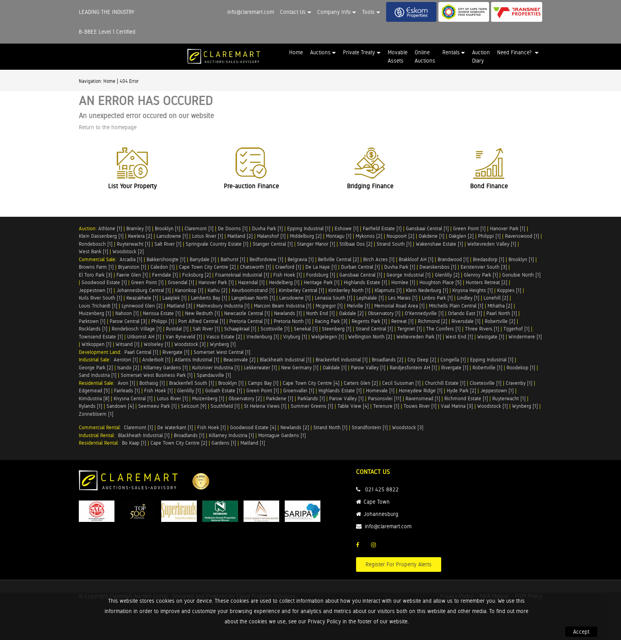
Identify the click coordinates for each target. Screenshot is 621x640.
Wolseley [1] (157, 344)
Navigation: (90, 81)
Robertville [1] (487, 368)
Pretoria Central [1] (249, 321)
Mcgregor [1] (329, 306)
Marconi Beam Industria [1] (282, 306)
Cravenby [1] (519, 383)
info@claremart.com (250, 12)
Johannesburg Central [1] (143, 290)
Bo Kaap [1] (134, 443)
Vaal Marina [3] (457, 406)
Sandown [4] (120, 406)
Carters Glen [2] (361, 383)
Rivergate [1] (175, 352)
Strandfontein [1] (370, 427)
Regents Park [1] (369, 321)
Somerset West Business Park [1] (156, 375)
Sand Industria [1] (97, 375)
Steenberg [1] (336, 329)
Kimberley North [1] (349, 290)
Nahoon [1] (127, 313)
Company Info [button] (334, 12)
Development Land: (101, 352)
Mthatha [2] (500, 306)
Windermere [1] (525, 337)
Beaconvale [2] (239, 360)
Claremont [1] (199, 228)
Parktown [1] (92, 321)
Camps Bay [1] (263, 383)
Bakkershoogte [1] (166, 259)
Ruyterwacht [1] (133, 244)
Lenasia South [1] (333, 298)
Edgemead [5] (94, 391)
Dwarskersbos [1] (437, 267)
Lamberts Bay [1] (209, 298)
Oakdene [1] (431, 236)
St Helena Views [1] (265, 406)
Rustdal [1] (177, 329)
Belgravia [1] (301, 259)
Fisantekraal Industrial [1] (242, 275)
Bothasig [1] (152, 383)
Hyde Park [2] (461, 391)
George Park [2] (96, 368)
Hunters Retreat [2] (486, 282)
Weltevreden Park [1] (418, 337)
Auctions (320, 52)
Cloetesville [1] (485, 383)
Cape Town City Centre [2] (207, 267)
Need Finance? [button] (515, 52)
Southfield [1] (225, 406)
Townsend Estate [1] (101, 337)
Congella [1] (453, 360)
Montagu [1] (338, 236)
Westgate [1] (490, 337)
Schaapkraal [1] (240, 329)
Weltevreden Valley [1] (491, 244)
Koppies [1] (509, 290)
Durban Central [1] (360, 267)
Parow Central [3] (128, 321)
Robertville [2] (500, 321)
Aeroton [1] (126, 360)
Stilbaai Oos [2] (355, 244)
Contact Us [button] (293, 12)
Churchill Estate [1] (445, 383)
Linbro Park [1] (437, 298)
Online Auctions (425, 56)
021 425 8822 (382, 489)
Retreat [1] (402, 321)
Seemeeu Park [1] (157, 406)
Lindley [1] (468, 298)
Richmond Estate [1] (466, 398)
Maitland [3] (179, 306)
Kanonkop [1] (189, 290)
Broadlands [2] (387, 360)
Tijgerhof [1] (516, 329)
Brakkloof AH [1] (416, 259)
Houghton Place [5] (440, 282)
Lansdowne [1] (172, 236)
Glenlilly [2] (447, 275)
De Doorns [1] (233, 228)
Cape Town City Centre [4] (311, 383)
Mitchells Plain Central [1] (456, 306)
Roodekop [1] (521, 368)
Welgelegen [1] (327, 337)
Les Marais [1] (402, 298)
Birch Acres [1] (378, 259)
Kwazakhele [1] (142, 298)
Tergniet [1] (409, 329)
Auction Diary (481, 56)
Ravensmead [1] (423, 398)
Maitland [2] (240, 236)
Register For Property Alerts (399, 564)
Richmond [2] (432, 321)
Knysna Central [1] (133, 398)
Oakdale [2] (351, 313)
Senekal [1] (306, 329)
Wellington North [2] (370, 337)
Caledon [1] (162, 267)
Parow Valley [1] (368, 368)
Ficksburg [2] (196, 275)
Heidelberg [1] (284, 282)
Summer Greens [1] (312, 406)
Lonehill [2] (496, 298)
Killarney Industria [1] (231, 435)
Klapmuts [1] (388, 290)
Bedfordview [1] (266, 259)
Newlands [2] (294, 427)
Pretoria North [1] (292, 321)
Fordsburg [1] (320, 275)
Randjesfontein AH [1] (413, 368)
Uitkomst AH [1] (144, 337)
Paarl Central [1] (141, 352)
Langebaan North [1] (253, 298)
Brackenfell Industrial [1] (342, 360)
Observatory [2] (245, 398)
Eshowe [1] (346, 228)
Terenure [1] (386, 406)
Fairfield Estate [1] (382, 228)
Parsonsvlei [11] (384, 398)
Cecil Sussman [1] (401, 383)
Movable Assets (398, 56)
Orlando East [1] (465, 313)
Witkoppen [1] (96, 344)
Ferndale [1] (165, 275)
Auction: (88, 228)
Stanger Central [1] (273, 244)
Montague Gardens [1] (282, 435)
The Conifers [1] (443, 329)
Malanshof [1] (271, 236)
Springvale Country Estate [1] (217, 244)
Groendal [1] (181, 282)
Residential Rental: (100, 443)
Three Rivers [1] (482, 329)
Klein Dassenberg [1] (101, 236)
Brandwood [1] (453, 259)
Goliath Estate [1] (223, 391)
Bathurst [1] (233, 259)
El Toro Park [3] (95, 275)
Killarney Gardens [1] (165, 368)
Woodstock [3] (190, 344)
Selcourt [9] (193, 406)
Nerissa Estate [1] (162, 313)
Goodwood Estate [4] (253, 427)
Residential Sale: (98, 383)
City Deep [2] (422, 360)
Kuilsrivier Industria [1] (216, 368)
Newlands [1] (288, 313)
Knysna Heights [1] (472, 290)
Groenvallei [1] (298, 391)
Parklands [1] (311, 398)
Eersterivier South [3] (484, 267)
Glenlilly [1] (189, 391)
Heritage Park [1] (321, 282)
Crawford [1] (288, 267)
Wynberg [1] (223, 344)
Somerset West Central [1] (222, 352)
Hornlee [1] (403, 282)
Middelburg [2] (306, 236)
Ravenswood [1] (522, 236)
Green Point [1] (469, 228)
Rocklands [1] (93, 329)
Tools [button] (368, 12)
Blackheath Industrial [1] (285, 360)
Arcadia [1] (131, 259)
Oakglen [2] (461, 236)
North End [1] (320, 313)
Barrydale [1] (203, 259)
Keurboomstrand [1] (253, 290)
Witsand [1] (127, 344)
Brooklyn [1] (167, 228)
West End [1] (459, 337)
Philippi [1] (489, 236)
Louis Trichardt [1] (98, 306)
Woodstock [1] (492, 406)
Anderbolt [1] (156, 360)
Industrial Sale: (96, 360)
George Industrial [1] (409, 275)
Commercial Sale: (99, 259)
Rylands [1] (90, 406)
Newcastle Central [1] (247, 313)
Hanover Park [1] (507, 228)
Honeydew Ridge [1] (420, 391)
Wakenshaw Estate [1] (439, 244)
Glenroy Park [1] (481, 275)
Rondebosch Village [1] (137, 329)
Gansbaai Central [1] (427, 228)
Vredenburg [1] (262, 337)
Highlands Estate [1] (365, 282)
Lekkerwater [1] (260, 368)
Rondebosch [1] (95, 244)
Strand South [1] (394, 244)
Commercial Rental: (101, 427)
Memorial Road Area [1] (399, 306)
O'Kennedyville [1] (424, 313)
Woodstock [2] (128, 251)
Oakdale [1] (335, 368)
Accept (581, 632)
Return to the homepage (108, 127)
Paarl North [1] (501, 313)
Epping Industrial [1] (308, 228)
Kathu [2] (217, 290)
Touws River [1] (420, 406)
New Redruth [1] (202, 313)
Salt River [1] (167, 244)
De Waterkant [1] (175, 427)
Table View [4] (353, 406)
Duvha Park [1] (267, 228)
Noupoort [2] (400, 236)
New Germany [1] (299, 368)
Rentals (451, 52)
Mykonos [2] (369, 236)
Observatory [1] (384, 313)
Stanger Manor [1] (316, 244)
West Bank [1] (93, 251)
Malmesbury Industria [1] (223, 306)
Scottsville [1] (275, 329)
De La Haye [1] (321, 267)
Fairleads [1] (127, 391)
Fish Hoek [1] (287, 275)
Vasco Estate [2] (224, 337)
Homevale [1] (380, 391)
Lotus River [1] (207, 236)
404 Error (129, 81)
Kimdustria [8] (94, 398)
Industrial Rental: (98, 435)
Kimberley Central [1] (301, 290)
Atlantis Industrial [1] (197, 360)
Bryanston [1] (132, 267)
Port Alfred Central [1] (201, 321)
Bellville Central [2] (338, 259)
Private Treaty (359, 52)
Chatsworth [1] (255, 267)
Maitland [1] (252, 443)
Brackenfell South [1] (191, 383)
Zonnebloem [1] (96, 414)
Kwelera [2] (140, 236)
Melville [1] (358, 306)
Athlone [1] (110, 228)
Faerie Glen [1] (132, 275)
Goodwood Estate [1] (104, 282)
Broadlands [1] (189, 435)
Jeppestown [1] (95, 290)
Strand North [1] (330, 427)
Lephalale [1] (370, 298)
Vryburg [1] (295, 337)
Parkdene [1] (279, 398)
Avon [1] (126, 383)
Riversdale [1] (465, 321)
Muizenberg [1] (95, 313)
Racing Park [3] (331, 321)
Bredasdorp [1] (488, 259)
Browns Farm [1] (96, 267)
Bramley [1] (138, 228)
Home (296, 52)
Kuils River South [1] (100, 298)
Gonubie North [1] (521, 275)
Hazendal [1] (251, 282)
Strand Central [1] (374, 329)
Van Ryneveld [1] (184, 337)
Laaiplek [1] (174, 298)
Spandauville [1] (214, 375)
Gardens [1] (223, 443)
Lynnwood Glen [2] (142, 306)
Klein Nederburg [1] (427, 290)
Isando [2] (128, 368)
